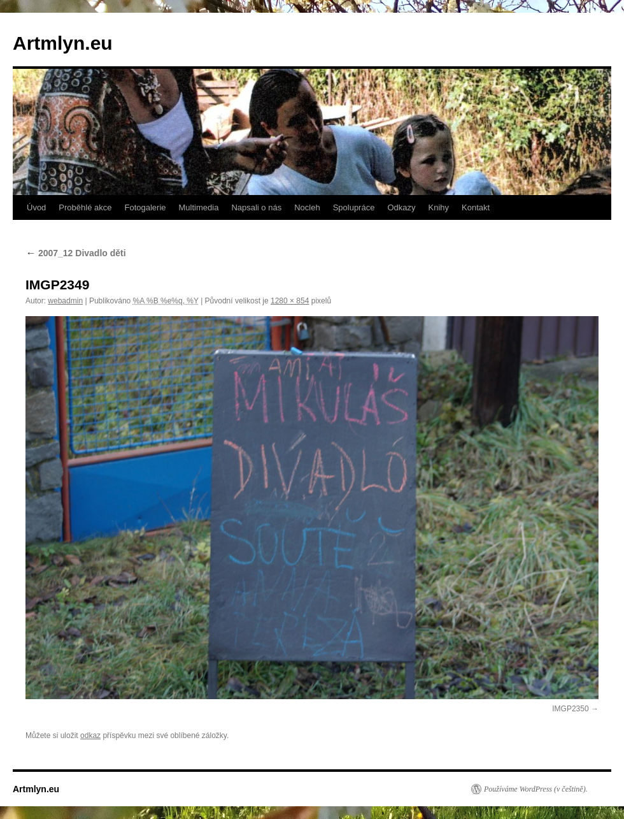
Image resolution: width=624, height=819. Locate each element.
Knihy (439, 207)
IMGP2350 (570, 708)
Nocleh (307, 207)
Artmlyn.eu (63, 43)
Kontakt (476, 207)
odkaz (90, 735)
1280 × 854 (290, 300)
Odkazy (401, 207)
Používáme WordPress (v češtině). (536, 789)
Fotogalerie (145, 207)
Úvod (36, 207)
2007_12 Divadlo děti (75, 253)
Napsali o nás (256, 207)
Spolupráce (354, 207)
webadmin (65, 300)
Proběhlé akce (85, 207)
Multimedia (199, 207)
